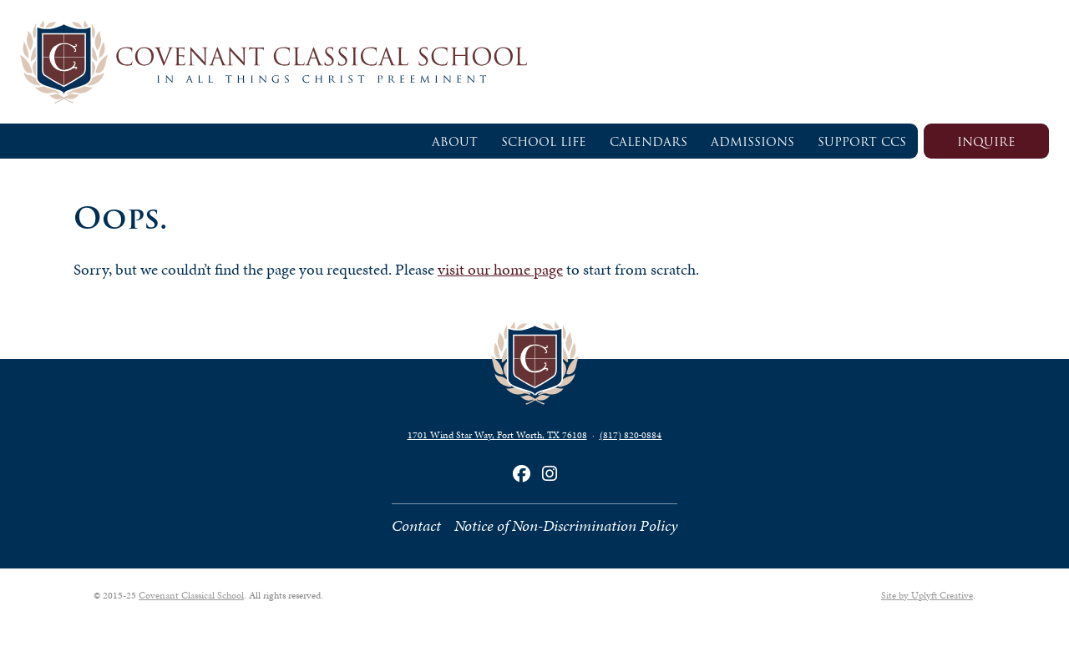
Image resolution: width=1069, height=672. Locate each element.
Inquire (986, 142)
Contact (416, 525)
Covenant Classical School (191, 595)
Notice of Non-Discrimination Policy (565, 525)
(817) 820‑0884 (631, 435)
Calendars (648, 142)
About (455, 142)
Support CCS (862, 142)
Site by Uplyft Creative (927, 595)
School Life (543, 142)
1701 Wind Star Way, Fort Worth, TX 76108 (497, 435)
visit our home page (500, 269)
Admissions (752, 142)
